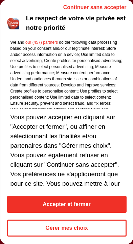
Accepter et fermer (66, 204)
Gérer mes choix (66, 228)
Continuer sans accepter (94, 7)
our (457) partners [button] (41, 42)
